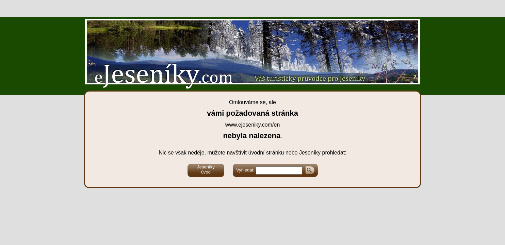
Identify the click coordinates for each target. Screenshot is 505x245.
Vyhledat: (245, 170)
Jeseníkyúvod (205, 169)
